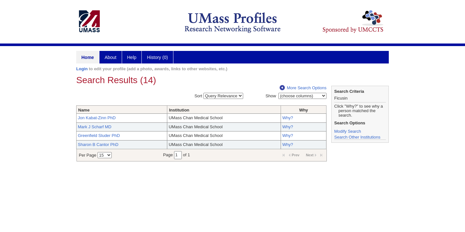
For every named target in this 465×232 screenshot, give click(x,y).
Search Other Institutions (357, 137)
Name (83, 110)
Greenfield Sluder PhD (99, 135)
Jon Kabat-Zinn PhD (97, 117)
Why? (287, 117)
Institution (179, 110)
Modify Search (347, 131)
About (111, 57)
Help (132, 57)
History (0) (157, 57)
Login (82, 68)
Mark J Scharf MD (94, 126)
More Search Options (303, 87)
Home (87, 57)
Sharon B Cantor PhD (98, 144)
